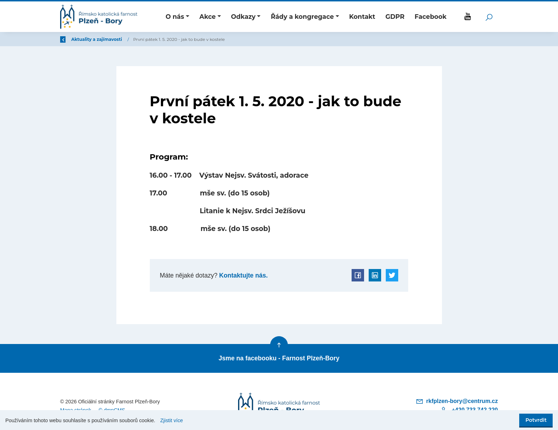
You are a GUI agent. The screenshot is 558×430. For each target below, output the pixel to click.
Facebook (431, 16)
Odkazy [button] (243, 16)
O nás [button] (174, 16)
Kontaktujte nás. (242, 275)
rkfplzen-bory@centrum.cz (457, 401)
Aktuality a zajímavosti (140, 39)
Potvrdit (536, 420)
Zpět (70, 39)
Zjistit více (171, 420)
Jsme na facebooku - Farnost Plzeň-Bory (279, 358)
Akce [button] (207, 16)
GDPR (395, 16)
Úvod (97, 39)
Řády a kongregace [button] (302, 16)
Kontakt (362, 16)
